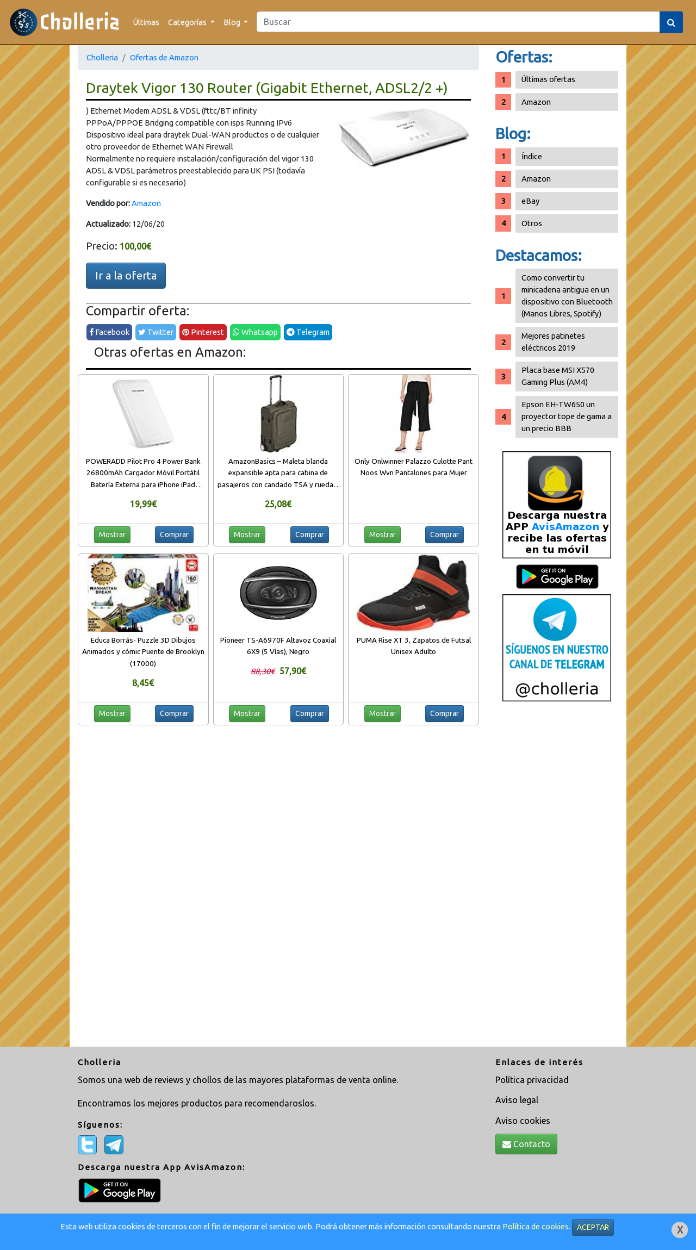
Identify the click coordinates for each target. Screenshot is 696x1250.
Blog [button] (232, 22)
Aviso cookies (522, 1120)
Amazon (146, 203)
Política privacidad (532, 1080)
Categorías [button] (188, 22)
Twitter (155, 332)
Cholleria (102, 57)
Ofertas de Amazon (164, 57)
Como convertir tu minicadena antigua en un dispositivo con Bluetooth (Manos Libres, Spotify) (567, 295)
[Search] (458, 21)
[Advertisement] (556, 878)
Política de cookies (535, 1226)
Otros (531, 223)
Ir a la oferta (126, 275)
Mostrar (112, 534)
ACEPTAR (593, 1227)
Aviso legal (516, 1100)
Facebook (109, 332)
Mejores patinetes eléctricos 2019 (553, 341)
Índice (531, 156)
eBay (530, 201)
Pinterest (203, 332)
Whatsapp (255, 332)
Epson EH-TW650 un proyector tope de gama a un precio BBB (566, 416)
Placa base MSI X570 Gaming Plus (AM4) (557, 376)
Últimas (146, 22)
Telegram (308, 332)
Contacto (526, 1144)
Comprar (174, 534)
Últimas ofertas (548, 79)
